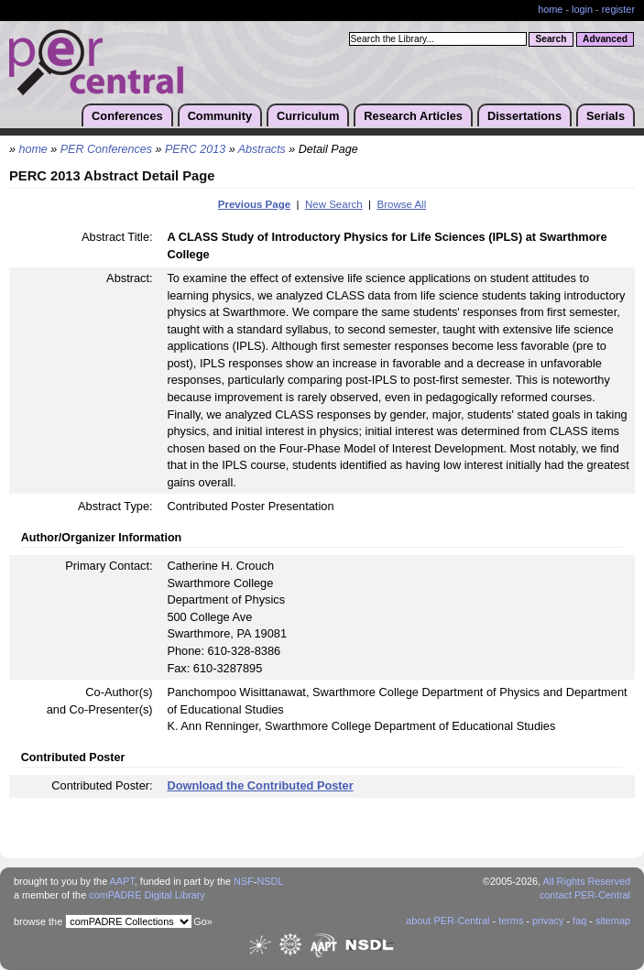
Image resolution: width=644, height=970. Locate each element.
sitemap (612, 920)
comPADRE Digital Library (147, 894)
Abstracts (262, 149)
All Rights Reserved (587, 881)
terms (510, 920)
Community (220, 116)
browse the (38, 921)
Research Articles (413, 116)
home (550, 9)
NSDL (270, 881)
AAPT (122, 881)
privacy (547, 920)
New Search (334, 204)
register (618, 9)
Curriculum (308, 116)
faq (579, 920)
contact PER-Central (585, 894)
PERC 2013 (195, 149)
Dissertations (524, 116)
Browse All (401, 204)
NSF (244, 881)
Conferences (127, 116)
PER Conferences (106, 149)
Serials (605, 116)
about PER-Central (447, 920)
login (582, 9)
